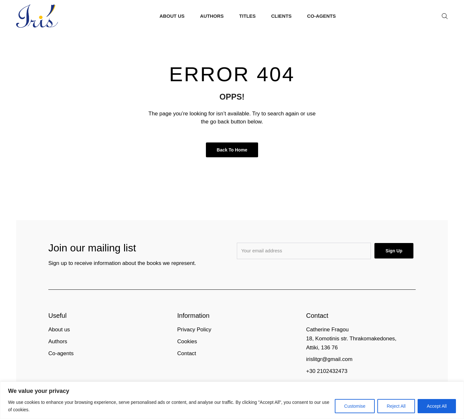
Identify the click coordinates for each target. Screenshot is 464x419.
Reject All (396, 406)
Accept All (437, 406)
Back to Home (232, 149)
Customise (354, 406)
